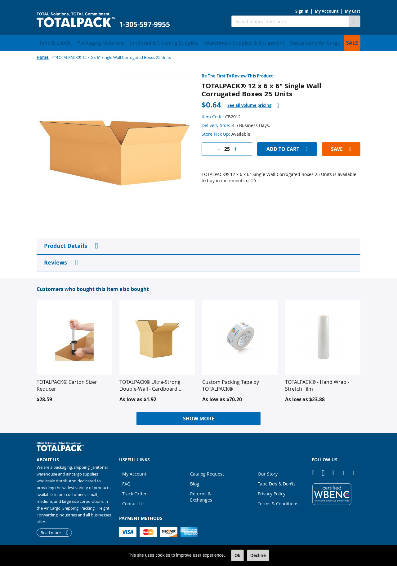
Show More (198, 416)
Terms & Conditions (278, 502)
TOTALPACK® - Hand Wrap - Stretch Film (317, 383)
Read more (51, 530)
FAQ (126, 482)
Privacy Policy (271, 492)
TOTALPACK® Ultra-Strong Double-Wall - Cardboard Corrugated (150, 383)
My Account (327, 11)
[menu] (198, 42)
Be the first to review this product (237, 74)
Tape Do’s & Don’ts (277, 482)
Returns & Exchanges (201, 495)
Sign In (302, 11)
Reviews (55, 261)
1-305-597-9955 (144, 24)
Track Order (134, 492)
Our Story (268, 472)
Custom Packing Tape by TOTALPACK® (230, 383)
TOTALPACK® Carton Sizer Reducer (67, 383)
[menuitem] (52, 42)
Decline (258, 555)
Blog (194, 482)
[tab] (253, 103)
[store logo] (76, 20)
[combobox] (290, 21)
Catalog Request (207, 472)
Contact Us (133, 502)
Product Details (65, 244)
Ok (237, 555)
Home (43, 55)
